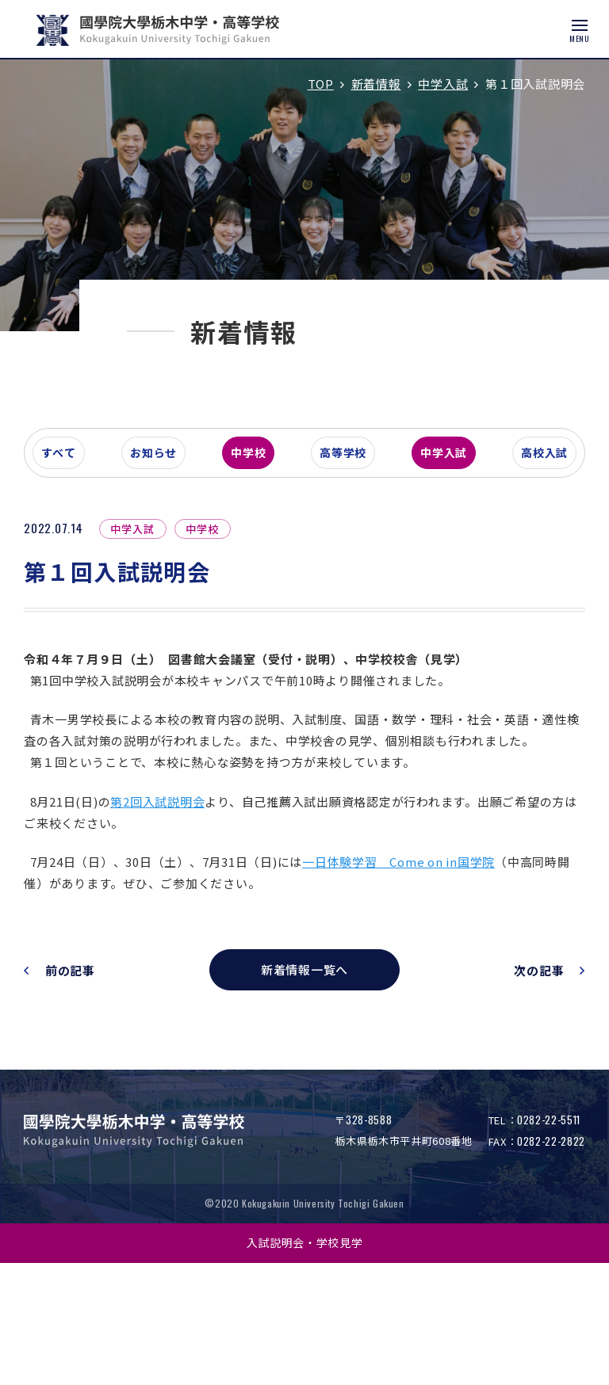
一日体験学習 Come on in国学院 (414, 983)
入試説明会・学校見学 (305, 1364)
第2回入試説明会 (173, 923)
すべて (82, 550)
